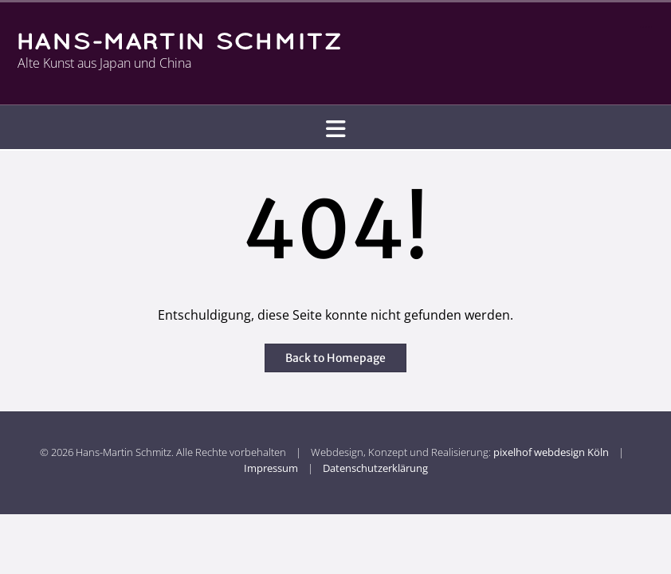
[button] (335, 128)
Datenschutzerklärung (375, 468)
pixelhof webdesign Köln (551, 452)
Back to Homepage (335, 358)
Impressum (271, 468)
